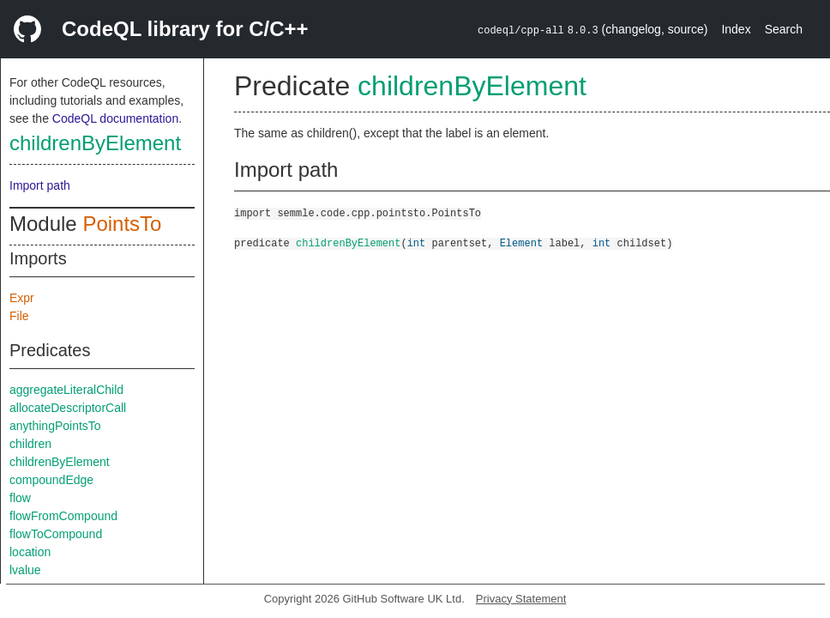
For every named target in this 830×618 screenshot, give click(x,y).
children (30, 444)
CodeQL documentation (115, 118)
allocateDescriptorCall (67, 408)
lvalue (25, 570)
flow (20, 498)
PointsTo (121, 223)
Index (735, 29)
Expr (21, 298)
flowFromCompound (63, 516)
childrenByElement (95, 142)
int (416, 242)
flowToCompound (55, 534)
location (30, 552)
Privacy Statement (521, 598)
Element (521, 242)
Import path (39, 185)
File (19, 316)
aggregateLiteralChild (66, 390)
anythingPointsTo (55, 426)
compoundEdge (51, 480)
